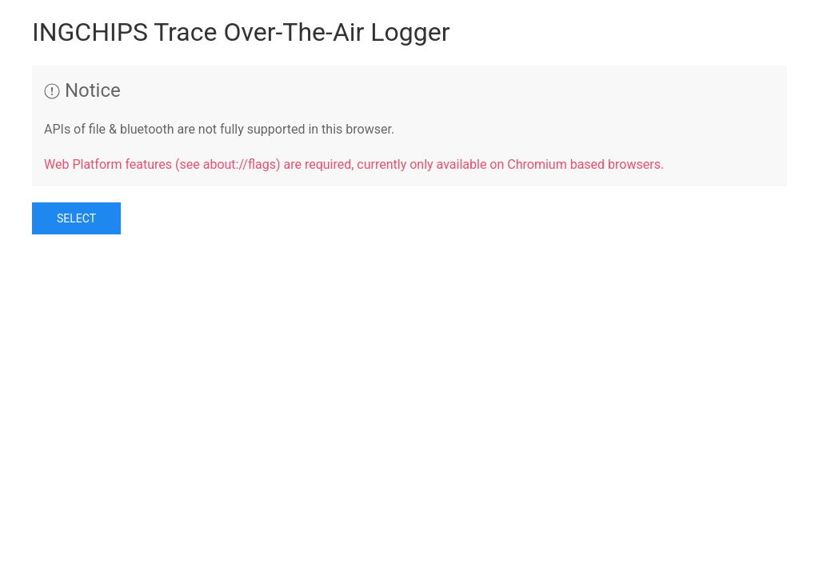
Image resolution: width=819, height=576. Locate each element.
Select (76, 218)
